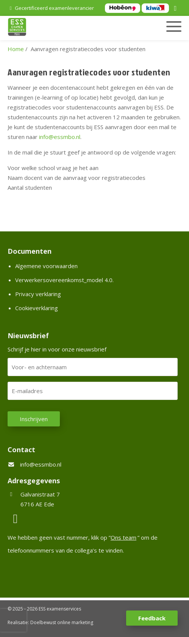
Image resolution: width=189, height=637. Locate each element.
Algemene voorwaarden (46, 266)
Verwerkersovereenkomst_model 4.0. (64, 280)
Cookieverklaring (36, 308)
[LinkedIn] (176, 8)
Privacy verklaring (38, 294)
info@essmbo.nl (40, 464)
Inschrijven (34, 419)
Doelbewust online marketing (61, 622)
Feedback (152, 618)
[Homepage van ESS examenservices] (67, 28)
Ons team (123, 537)
